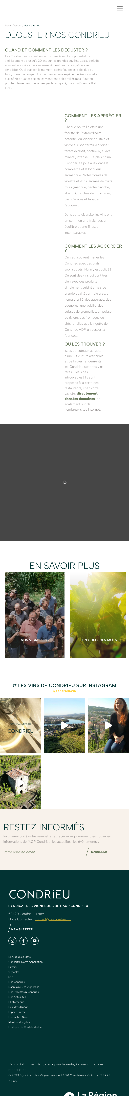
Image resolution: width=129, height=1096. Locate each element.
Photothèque (16, 1008)
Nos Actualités (17, 1003)
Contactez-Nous (18, 1023)
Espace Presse (17, 1018)
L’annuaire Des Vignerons (23, 993)
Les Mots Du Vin (18, 1013)
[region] (64, 618)
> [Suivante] (108, 615)
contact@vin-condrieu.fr (53, 924)
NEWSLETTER (21, 935)
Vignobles (13, 978)
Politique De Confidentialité (25, 1033)
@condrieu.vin (64, 694)
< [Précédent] (108, 609)
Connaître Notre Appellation (25, 968)
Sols (10, 983)
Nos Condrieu (16, 988)
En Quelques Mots (19, 963)
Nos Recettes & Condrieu (23, 998)
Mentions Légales (19, 1028)
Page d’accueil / (14, 28)
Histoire (12, 973)
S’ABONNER (101, 856)
